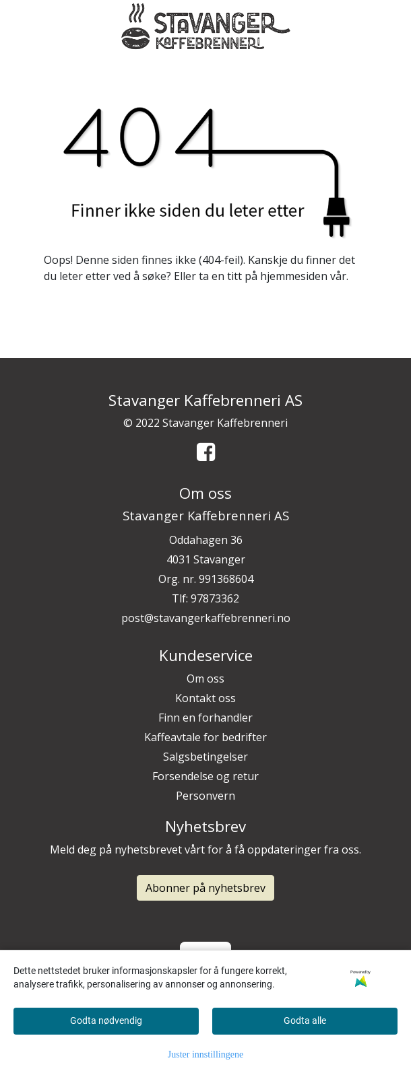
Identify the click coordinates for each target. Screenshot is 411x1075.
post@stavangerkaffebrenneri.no (205, 618)
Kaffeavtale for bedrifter (205, 737)
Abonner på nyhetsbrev (205, 887)
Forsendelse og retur (205, 776)
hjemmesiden (293, 276)
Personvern (205, 795)
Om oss (205, 678)
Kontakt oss (205, 698)
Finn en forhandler (205, 717)
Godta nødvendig (106, 1020)
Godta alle (305, 1020)
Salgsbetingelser (205, 756)
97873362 (215, 598)
